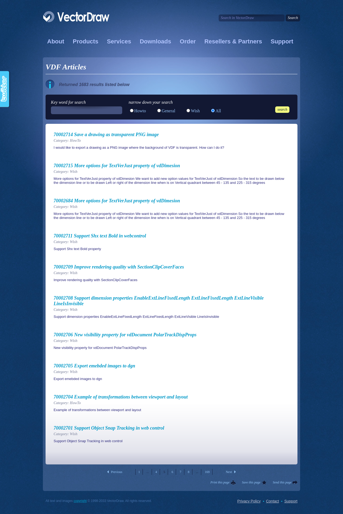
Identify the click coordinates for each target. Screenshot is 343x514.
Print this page (219, 482)
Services (119, 41)
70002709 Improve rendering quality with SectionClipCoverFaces (119, 267)
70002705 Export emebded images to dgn (94, 365)
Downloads (155, 41)
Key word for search (68, 102)
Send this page (282, 482)
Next (229, 472)
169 (207, 472)
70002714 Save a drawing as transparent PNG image (106, 134)
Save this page (251, 482)
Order (188, 41)
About (55, 41)
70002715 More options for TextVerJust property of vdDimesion (117, 165)
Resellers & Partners (233, 41)
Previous (116, 472)
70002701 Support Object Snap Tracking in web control (109, 428)
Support (282, 41)
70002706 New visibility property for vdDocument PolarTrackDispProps (125, 334)
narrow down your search (151, 102)
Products (85, 41)
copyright (80, 501)
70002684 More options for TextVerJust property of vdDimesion (117, 200)
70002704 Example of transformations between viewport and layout (121, 397)
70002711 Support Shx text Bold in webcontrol (100, 236)
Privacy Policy (249, 501)
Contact (272, 501)
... (148, 472)
